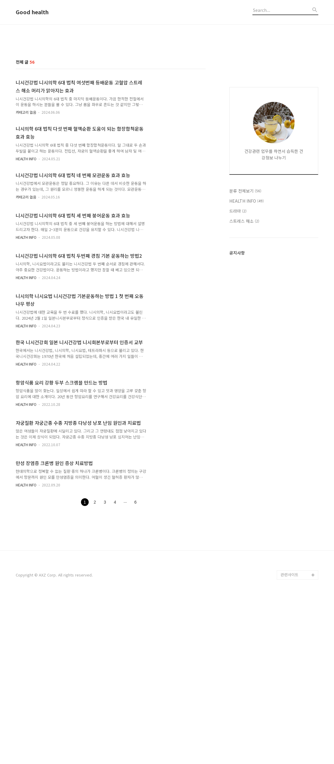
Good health (32, 12)
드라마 (237, 368)
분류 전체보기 (245, 348)
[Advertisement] (167, 74)
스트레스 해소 (244, 378)
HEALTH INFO (26, 241)
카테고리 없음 (26, 195)
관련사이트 (289, 740)
